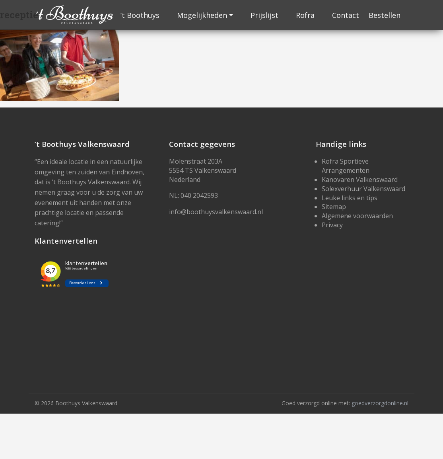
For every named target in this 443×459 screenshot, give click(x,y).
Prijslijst (264, 15)
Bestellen (384, 15)
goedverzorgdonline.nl (380, 403)
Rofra (305, 15)
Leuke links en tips (349, 197)
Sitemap (334, 206)
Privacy (332, 225)
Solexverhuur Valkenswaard (363, 188)
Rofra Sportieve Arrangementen (345, 166)
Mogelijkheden (202, 15)
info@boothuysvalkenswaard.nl (216, 211)
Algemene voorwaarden (357, 215)
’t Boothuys (139, 15)
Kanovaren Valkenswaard (360, 179)
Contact (345, 15)
